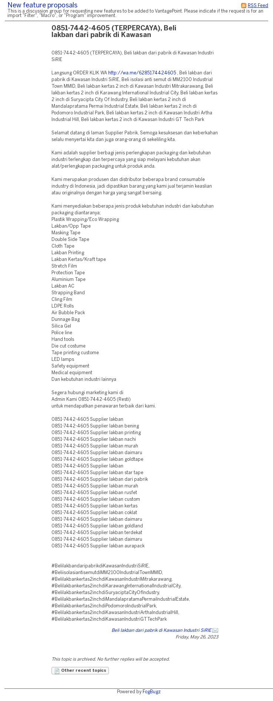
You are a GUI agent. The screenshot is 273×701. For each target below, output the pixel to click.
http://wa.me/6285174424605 (142, 73)
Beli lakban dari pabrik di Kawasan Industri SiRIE (161, 630)
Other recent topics (80, 671)
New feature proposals (42, 6)
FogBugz (152, 692)
